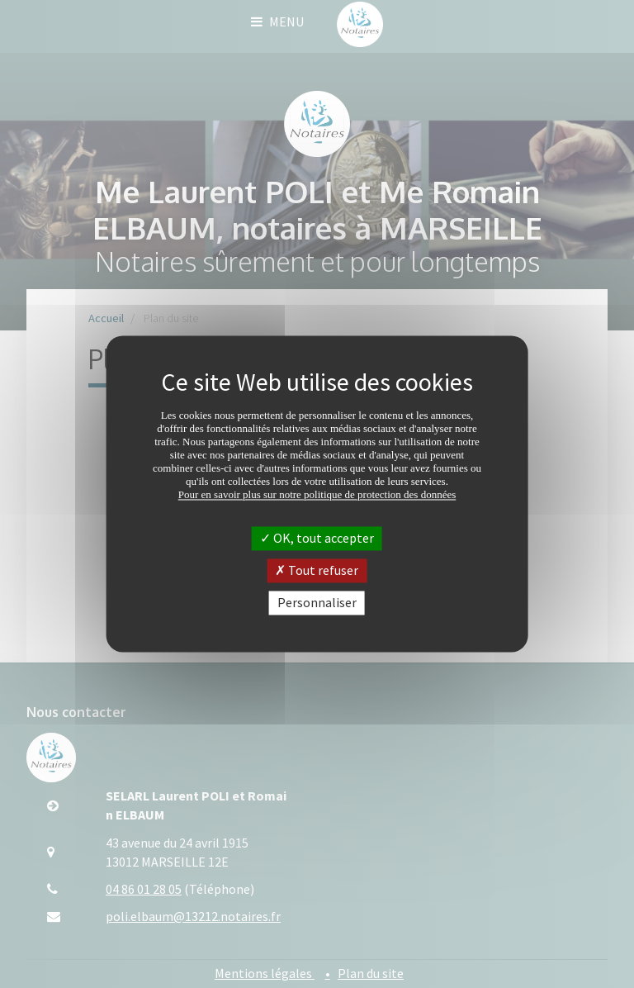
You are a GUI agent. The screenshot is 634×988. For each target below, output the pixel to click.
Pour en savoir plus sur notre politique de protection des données (317, 494)
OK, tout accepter (317, 538)
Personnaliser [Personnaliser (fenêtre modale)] (317, 602)
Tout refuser (316, 570)
